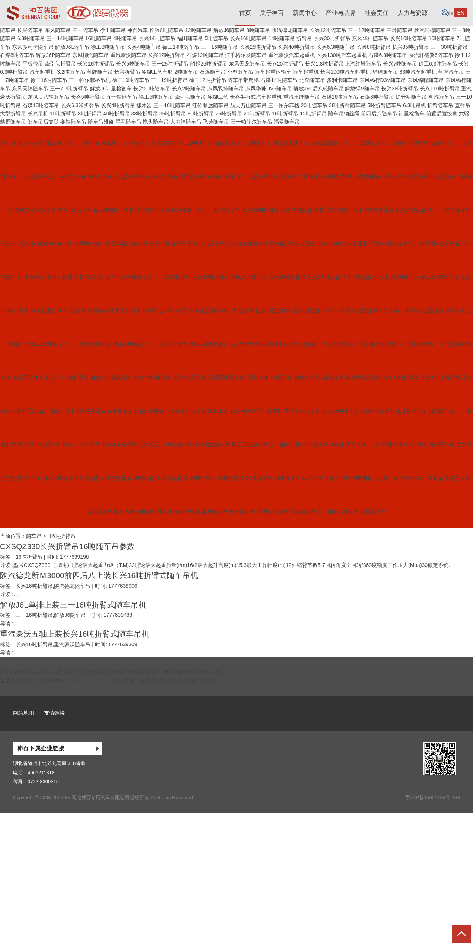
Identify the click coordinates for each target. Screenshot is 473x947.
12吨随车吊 (198, 30)
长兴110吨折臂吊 (440, 89)
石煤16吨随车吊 (340, 97)
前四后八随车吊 (379, 114)
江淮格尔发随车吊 (246, 55)
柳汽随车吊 (441, 97)
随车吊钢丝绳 (343, 114)
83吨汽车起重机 (418, 72)
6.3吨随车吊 (31, 38)
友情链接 (54, 713)
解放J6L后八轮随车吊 (318, 89)
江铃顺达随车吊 (210, 105)
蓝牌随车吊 (100, 72)
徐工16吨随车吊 (49, 80)
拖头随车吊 (156, 122)
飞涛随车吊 (216, 122)
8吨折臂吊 (90, 114)
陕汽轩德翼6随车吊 (431, 55)
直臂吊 (462, 105)
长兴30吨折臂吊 (332, 38)
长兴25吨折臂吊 (258, 47)
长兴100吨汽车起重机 (345, 72)
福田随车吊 (190, 38)
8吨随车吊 (258, 30)
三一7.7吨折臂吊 (69, 89)
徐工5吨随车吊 (156, 97)
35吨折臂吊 (172, 114)
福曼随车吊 (287, 122)
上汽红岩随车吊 (363, 64)
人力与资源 (413, 13)
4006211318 (41, 772)
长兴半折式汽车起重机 (256, 97)
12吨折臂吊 (313, 114)
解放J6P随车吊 (53, 55)
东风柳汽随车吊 (90, 55)
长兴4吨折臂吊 (118, 105)
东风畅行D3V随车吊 (382, 80)
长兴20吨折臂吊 (285, 64)
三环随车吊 (400, 30)
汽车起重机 (42, 72)
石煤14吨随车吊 (279, 80)
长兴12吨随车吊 (328, 30)
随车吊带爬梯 (243, 80)
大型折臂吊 (13, 114)
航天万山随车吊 (248, 105)
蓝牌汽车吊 (451, 72)
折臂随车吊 (440, 105)
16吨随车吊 (98, 38)
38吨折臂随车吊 (347, 105)
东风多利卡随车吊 (33, 47)
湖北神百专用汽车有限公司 (86, 672)
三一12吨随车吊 (366, 30)
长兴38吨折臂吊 (400, 89)
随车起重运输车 (273, 72)
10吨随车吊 (442, 38)
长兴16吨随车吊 (248, 38)
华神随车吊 (385, 72)
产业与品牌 (340, 13)
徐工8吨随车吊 (108, 47)
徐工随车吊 (113, 30)
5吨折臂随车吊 (384, 105)
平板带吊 (32, 64)
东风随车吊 (58, 30)
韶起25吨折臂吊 (208, 64)
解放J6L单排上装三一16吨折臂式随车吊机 (73, 604)
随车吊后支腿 (43, 122)
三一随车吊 (85, 30)
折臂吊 (304, 38)
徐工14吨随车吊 (181, 47)
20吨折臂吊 (257, 114)
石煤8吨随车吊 (17, 55)
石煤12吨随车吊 (205, 55)
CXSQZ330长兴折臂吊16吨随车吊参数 (67, 546)
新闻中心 (305, 13)
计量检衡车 (412, 114)
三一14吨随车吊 (65, 38)
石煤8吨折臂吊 (377, 97)
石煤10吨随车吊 (41, 105)
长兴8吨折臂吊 (373, 47)
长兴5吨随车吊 (133, 64)
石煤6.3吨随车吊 (387, 55)
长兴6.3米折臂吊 (80, 105)
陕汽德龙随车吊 (290, 30)
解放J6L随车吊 (72, 47)
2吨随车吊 (186, 72)
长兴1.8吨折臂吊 (324, 64)
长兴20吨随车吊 (152, 89)
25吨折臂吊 (229, 114)
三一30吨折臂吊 (449, 47)
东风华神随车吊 (370, 38)
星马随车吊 (128, 122)
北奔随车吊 (312, 80)
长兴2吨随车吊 (189, 89)
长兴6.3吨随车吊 (336, 47)
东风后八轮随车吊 (48, 97)
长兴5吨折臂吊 (88, 97)
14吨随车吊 (281, 38)
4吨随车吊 (125, 38)
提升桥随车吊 (411, 97)
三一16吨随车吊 (219, 47)
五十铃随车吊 (121, 97)
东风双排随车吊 (225, 89)
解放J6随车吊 (229, 30)
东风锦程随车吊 (425, 80)
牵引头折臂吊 (60, 64)
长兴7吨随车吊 (400, 64)
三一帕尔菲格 (283, 105)
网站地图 (23, 713)
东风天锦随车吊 (30, 89)
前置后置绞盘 (441, 114)
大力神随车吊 (185, 122)
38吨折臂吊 (144, 114)
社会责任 (376, 13)
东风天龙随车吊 (247, 64)
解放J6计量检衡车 (111, 89)
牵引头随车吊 (190, 97)
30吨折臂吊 (200, 114)
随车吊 (8, 30)
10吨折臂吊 (63, 114)
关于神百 (272, 13)
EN (460, 13)
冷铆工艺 (217, 97)
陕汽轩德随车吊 (432, 30)
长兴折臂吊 (127, 72)
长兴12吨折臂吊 (166, 55)
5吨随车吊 (216, 38)
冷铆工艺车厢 (157, 72)
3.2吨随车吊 (71, 72)
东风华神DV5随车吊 (268, 89)
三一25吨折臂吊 (170, 64)
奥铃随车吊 (73, 122)
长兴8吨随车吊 (166, 30)
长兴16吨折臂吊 (96, 64)
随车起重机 (306, 72)
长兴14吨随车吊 (157, 38)
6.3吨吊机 (414, 105)
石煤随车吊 (213, 72)
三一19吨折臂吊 (169, 80)
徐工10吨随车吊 (130, 80)
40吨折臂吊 (116, 114)
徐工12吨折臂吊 (207, 80)
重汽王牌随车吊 (301, 97)
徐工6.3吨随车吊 (438, 64)
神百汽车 (137, 30)
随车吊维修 (101, 122)
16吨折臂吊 (285, 114)
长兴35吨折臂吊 (410, 47)
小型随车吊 (240, 72)
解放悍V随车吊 (362, 89)
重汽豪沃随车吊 (128, 55)
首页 (245, 13)
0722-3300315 (43, 781)
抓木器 (144, 105)
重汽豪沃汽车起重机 (291, 55)
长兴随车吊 (30, 30)
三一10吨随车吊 (172, 105)
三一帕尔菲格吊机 (90, 80)
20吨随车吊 (314, 105)
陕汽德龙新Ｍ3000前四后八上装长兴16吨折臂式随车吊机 (99, 575)
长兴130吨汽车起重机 (342, 55)
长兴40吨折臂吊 (296, 47)
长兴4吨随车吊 (144, 47)
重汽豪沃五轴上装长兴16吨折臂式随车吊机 (74, 633)
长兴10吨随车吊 (408, 38)
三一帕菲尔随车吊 (251, 122)
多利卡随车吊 (342, 80)
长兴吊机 (38, 114)
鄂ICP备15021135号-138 (192, 672)
